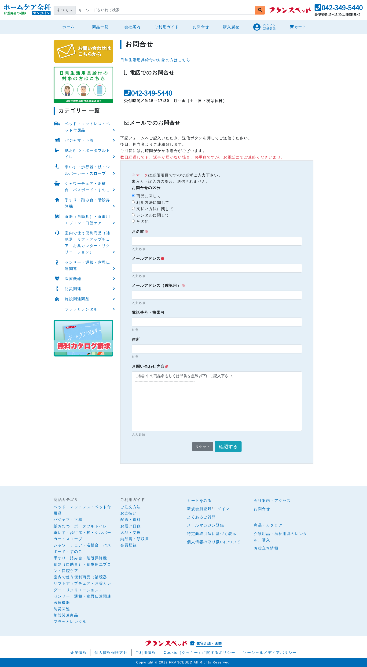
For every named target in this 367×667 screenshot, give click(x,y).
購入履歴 (231, 27)
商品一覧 (100, 27)
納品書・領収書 (134, 539)
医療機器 (73, 279)
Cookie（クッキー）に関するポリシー (199, 653)
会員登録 (128, 545)
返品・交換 (130, 532)
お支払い (128, 513)
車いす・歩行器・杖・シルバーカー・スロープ (87, 170)
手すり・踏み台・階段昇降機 (87, 203)
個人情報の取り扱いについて (214, 542)
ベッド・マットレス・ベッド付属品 (87, 127)
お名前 (140, 232)
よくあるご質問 (201, 517)
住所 (136, 339)
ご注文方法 (130, 507)
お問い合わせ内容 (150, 366)
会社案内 (132, 27)
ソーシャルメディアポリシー (270, 653)
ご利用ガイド (166, 27)
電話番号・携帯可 (148, 313)
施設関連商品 (77, 299)
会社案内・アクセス (272, 501)
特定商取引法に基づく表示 (211, 534)
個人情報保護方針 (111, 653)
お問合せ (201, 27)
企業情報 (78, 653)
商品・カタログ (268, 525)
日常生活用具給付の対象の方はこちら (155, 60)
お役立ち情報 (266, 548)
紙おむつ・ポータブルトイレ (87, 153)
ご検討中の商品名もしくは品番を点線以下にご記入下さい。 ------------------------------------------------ (217, 401)
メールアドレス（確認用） (158, 286)
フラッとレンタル (81, 309)
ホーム (70, 26)
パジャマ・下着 (79, 140)
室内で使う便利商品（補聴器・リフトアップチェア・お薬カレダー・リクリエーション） (87, 242)
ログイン (221, 509)
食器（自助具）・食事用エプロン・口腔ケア (87, 220)
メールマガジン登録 (205, 525)
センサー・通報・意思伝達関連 (87, 265)
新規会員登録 (199, 509)
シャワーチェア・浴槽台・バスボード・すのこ (87, 187)
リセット (202, 446)
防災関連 (73, 289)
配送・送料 (130, 520)
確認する (228, 446)
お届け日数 (130, 526)
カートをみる (199, 501)
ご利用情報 (145, 653)
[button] (339, 9)
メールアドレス (148, 259)
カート (298, 27)
